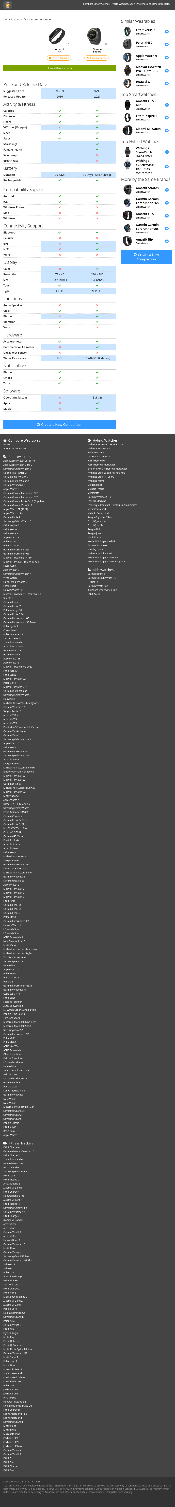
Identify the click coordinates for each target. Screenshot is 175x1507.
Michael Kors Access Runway (19, 787)
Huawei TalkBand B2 (14, 1401)
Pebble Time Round (14, 1013)
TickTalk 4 (93, 581)
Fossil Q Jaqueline (97, 521)
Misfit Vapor (10, 945)
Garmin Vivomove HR (99, 496)
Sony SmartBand (12, 1417)
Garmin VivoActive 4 (14, 731)
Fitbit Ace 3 (94, 594)
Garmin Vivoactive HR (15, 989)
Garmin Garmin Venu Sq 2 (17, 505)
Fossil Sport (9, 585)
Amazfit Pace (10, 848)
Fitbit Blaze (9, 997)
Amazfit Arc (9, 1228)
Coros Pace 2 (10, 630)
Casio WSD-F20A (12, 832)
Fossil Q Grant (95, 549)
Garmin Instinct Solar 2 (16, 480)
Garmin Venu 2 (11, 654)
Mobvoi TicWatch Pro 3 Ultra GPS (21, 561)
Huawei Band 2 (11, 1240)
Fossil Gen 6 (10, 565)
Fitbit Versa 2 (10, 747)
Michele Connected (98, 513)
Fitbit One (8, 1462)
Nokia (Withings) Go (14, 1312)
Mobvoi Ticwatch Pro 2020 (17, 666)
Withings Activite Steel (100, 553)
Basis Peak (9, 1131)
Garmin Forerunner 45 (15, 751)
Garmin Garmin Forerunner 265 (20, 497)
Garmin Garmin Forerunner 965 (20, 493)
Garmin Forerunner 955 (16, 553)
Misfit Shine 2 (10, 1357)
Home (6, 444)
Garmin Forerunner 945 (16, 618)
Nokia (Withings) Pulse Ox (17, 1405)
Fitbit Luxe (9, 1175)
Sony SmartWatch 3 (14, 1090)
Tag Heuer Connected (100, 456)
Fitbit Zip (8, 1458)
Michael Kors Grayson (15, 856)
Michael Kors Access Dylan (18, 953)
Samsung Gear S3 (13, 961)
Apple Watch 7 (11, 569)
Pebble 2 (8, 981)
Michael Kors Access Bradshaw (20, 949)
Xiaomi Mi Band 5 (13, 1187)
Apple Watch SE (11, 658)
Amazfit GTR (10, 723)
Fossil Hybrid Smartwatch (102, 464)
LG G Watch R (10, 1102)
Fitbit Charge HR (12, 1409)
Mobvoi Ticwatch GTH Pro (17, 557)
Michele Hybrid (96, 488)
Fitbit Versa (9, 852)
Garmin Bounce (96, 573)
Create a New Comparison (60, 424)
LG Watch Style (11, 929)
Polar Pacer (9, 541)
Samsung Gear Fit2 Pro (16, 1256)
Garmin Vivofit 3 (12, 1324)
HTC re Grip (9, 1397)
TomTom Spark (11, 1017)
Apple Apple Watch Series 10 (19, 460)
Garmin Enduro (11, 602)
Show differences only (60, 68)
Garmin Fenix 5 (11, 912)
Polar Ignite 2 (10, 626)
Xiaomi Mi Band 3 (13, 1220)
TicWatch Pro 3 (11, 638)
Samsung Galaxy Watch (16, 808)
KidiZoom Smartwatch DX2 (102, 589)
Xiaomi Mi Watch (12, 642)
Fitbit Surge (9, 1126)
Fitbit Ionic (9, 900)
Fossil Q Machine (97, 501)
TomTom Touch (11, 1284)
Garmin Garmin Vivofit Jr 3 (102, 577)
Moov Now (9, 1365)
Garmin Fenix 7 (11, 517)
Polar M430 (9, 917)
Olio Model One (12, 1054)
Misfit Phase (94, 537)
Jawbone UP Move (13, 1446)
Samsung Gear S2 (13, 1030)
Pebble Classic (11, 1122)
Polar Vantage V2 (12, 610)
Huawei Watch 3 (12, 650)
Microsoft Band (11, 1434)
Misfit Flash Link (12, 1381)
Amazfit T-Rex (10, 715)
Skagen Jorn (94, 533)
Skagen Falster (11, 860)
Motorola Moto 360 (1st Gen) (19, 1106)
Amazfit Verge (11, 759)
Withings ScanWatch (99, 448)
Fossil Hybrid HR (97, 460)
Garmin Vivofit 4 (12, 1232)
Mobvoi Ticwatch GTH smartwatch (22, 594)
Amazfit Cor (9, 1224)
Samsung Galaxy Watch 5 (17, 521)
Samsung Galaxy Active (16, 755)
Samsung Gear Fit (13, 1421)
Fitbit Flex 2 (9, 1292)
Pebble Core (10, 1308)
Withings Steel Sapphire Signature (106, 472)
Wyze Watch (10, 577)
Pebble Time (10, 1074)
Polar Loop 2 (10, 1361)
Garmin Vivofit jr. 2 (98, 585)
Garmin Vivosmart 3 (14, 1244)
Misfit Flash (9, 1429)
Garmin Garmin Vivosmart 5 (18, 1151)
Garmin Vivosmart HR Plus (18, 1260)
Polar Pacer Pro (11, 545)
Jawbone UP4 (10, 1389)
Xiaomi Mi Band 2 (13, 1300)
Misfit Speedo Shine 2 (15, 1296)
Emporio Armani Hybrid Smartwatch (108, 468)
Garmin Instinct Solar (15, 690)
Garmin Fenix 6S (12, 606)
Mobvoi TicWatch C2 (14, 791)
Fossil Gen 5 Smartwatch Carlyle (21, 727)
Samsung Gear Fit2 (13, 1316)
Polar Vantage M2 (13, 634)
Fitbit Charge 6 (11, 1147)
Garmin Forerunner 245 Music (20, 622)
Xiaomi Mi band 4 (13, 1199)
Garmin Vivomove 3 (14, 707)
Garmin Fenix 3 (11, 1082)
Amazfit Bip (9, 1236)
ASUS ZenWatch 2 (13, 1005)
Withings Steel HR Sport (101, 476)
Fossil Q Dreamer (12, 1345)
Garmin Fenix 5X (12, 904)
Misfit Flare (9, 1248)
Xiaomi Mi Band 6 (13, 1159)
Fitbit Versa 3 (10, 670)
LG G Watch (9, 1098)
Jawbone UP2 (10, 1393)
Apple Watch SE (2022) (15, 509)
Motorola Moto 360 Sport (17, 1026)
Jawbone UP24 (11, 1442)
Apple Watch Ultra (13, 513)
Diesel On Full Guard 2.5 (16, 803)
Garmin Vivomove (97, 545)
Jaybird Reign (10, 1333)
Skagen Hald (94, 529)
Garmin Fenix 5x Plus (15, 820)
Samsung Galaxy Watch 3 (17, 694)
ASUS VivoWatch (12, 1046)
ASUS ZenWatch (12, 1050)
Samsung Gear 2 (12, 1114)
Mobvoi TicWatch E (13, 892)
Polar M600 (9, 973)
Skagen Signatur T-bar (100, 517)
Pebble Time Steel (13, 1058)
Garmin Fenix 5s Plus (14, 824)
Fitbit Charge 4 (11, 1191)
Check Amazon (59, 58)
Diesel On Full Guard (14, 868)
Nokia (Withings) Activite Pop (103, 557)
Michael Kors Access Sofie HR (19, 767)
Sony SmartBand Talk (15, 1413)
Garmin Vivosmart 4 (14, 1211)
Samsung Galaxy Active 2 (17, 739)
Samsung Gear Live (14, 1110)
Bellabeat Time (96, 452)
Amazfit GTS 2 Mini (13, 646)
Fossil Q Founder (12, 1001)
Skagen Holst (95, 484)
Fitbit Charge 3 (11, 1215)
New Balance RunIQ (14, 941)
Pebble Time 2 (11, 977)
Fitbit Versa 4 (10, 529)
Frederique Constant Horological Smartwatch (112, 505)
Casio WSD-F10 (11, 993)
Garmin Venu (10, 735)
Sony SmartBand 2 (13, 1373)
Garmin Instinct (12, 783)
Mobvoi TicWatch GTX (15, 686)
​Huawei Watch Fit (13, 589)
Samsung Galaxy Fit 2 (15, 1171)
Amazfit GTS (10, 719)
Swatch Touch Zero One (16, 1070)
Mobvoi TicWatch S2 (14, 775)
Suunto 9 (8, 598)
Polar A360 (9, 1320)
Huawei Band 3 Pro (13, 1195)
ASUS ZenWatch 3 (13, 937)
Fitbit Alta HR (10, 1280)
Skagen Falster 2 (12, 763)
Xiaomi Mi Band (12, 1304)
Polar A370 (9, 1272)
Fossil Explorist (11, 840)
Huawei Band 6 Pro (13, 1163)
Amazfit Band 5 (11, 1183)
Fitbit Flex (8, 1470)
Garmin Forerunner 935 (16, 921)
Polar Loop (9, 1385)
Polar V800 (9, 1038)
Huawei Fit (9, 965)
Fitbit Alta (8, 1329)
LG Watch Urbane (13, 1062)
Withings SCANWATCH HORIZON (105, 444)
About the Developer (14, 448)
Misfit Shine (9, 1425)
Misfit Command (97, 509)
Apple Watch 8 (11, 537)
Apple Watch (10, 1135)
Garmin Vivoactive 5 (14, 485)
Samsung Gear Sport (14, 880)
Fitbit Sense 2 (10, 533)
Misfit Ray (8, 1337)
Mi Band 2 (9, 1264)
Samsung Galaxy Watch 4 (17, 573)
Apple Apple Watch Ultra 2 (18, 464)
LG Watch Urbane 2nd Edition (19, 1009)
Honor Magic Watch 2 (15, 581)
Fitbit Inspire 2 (11, 1179)
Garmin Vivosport (13, 1252)
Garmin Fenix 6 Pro (13, 614)
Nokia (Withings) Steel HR (102, 541)
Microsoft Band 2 (12, 1369)
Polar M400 (9, 1042)
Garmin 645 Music (13, 836)
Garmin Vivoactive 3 (14, 876)
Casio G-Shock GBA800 (15, 812)
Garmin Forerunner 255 (16, 549)
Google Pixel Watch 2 (15, 472)
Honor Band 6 (11, 1167)
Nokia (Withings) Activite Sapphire (106, 561)
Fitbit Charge (10, 1466)
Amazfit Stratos (11, 844)
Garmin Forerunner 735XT (17, 985)
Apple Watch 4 (11, 799)
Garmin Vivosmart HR (15, 1353)
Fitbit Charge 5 (11, 1155)
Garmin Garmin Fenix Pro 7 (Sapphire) (24, 501)
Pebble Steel (10, 1086)
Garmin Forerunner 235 (16, 864)
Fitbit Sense (9, 674)
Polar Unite (9, 682)
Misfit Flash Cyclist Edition (17, 1349)
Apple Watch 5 (11, 743)
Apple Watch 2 (11, 969)
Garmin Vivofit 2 (12, 1454)
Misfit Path (93, 492)
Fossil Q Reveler (12, 1341)
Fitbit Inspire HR (12, 1203)
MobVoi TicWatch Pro (15, 828)
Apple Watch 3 (11, 884)
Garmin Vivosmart (13, 1450)
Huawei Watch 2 (12, 925)
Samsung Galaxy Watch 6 (17, 468)
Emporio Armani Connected (18, 771)
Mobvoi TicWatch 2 (13, 888)
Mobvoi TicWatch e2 (14, 779)
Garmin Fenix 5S (12, 908)
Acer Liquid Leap (12, 1276)
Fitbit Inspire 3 (11, 525)
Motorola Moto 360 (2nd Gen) (19, 1022)
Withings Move (96, 480)
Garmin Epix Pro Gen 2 (15, 476)
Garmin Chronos (12, 816)
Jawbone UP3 (10, 1438)
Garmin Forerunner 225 (16, 1034)
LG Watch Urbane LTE (15, 1078)
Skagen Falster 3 (12, 711)
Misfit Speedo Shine (14, 1377)
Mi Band (8, 1268)
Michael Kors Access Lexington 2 (21, 703)
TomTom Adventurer (14, 957)
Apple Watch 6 (11, 662)
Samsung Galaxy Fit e (15, 1207)
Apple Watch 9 (11, 489)
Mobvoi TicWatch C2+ (15, 678)
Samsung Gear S (12, 1118)
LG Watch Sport (11, 933)
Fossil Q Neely (95, 525)
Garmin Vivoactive (13, 1094)
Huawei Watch (11, 1066)
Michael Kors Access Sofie (17, 872)
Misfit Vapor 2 (11, 795)
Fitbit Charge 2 (11, 1288)
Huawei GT (9, 699)
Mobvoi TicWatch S (13, 896)
